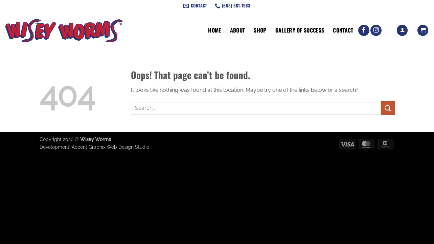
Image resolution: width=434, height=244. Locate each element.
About (237, 30)
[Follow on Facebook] (363, 30)
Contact (343, 30)
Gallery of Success (299, 30)
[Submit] (387, 108)
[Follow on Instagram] (376, 30)
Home (214, 30)
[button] (402, 30)
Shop (260, 30)
